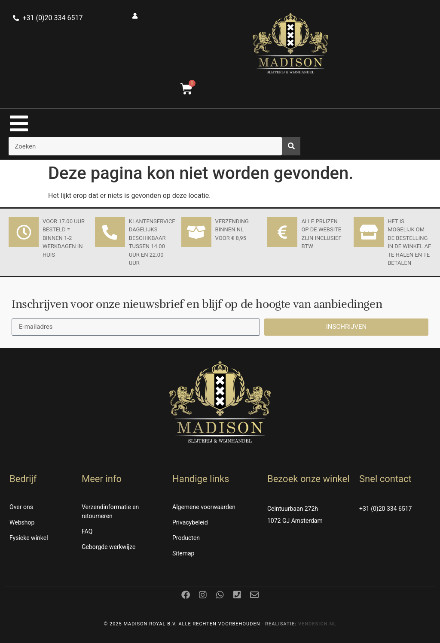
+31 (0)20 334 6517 (385, 508)
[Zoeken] (291, 146)
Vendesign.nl (317, 624)
